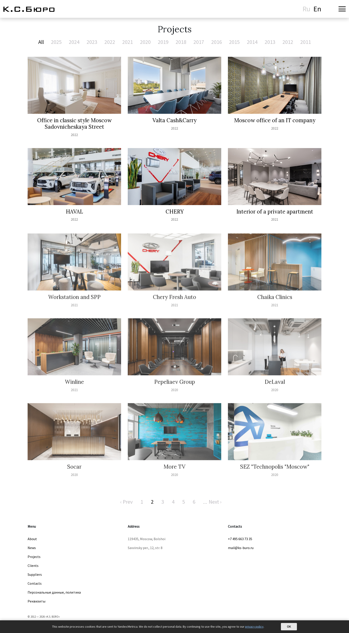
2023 (92, 42)
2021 (127, 42)
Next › (215, 501)
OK (289, 627)
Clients (33, 565)
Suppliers (35, 574)
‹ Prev (126, 501)
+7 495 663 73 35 (240, 539)
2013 (270, 42)
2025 (56, 42)
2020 (145, 42)
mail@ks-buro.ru (241, 547)
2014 (252, 42)
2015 (234, 42)
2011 (305, 42)
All (41, 42)
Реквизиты (36, 601)
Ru (306, 8)
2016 (216, 42)
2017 (198, 42)
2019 (163, 42)
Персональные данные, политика (54, 592)
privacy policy (254, 627)
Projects (34, 556)
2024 (74, 42)
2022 (109, 42)
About (32, 539)
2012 (287, 42)
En (317, 8)
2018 (181, 42)
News (32, 547)
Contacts (35, 583)
